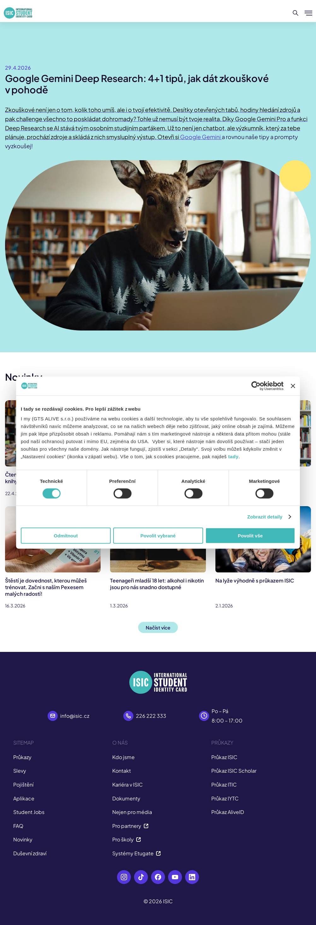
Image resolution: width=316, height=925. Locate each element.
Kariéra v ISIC (127, 784)
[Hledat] (296, 13)
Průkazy (22, 757)
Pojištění (23, 784)
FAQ (18, 826)
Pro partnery (130, 826)
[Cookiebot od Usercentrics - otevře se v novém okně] (256, 385)
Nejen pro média (132, 812)
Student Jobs (28, 812)
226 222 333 (151, 715)
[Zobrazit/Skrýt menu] (308, 13)
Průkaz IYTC (225, 798)
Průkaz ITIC (224, 784)
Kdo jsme (123, 757)
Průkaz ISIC (224, 757)
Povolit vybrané (158, 535)
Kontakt (121, 770)
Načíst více (158, 627)
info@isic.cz (74, 715)
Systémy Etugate (136, 853)
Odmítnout (66, 535)
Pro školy (126, 839)
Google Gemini (201, 136)
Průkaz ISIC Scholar (233, 770)
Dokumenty (126, 798)
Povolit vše (250, 535)
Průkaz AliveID (227, 812)
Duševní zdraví (29, 853)
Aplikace (23, 798)
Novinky (22, 839)
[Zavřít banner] (293, 385)
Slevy (19, 770)
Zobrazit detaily (265, 516)
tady (233, 456)
